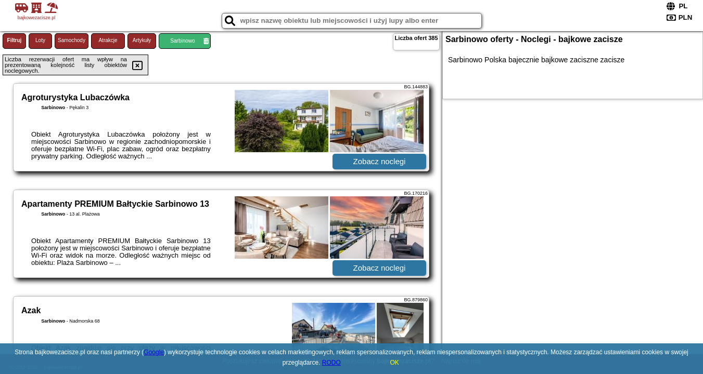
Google (154, 352)
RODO (331, 362)
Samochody (71, 40)
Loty (40, 40)
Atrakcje (107, 40)
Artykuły (142, 40)
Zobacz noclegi (379, 161)
